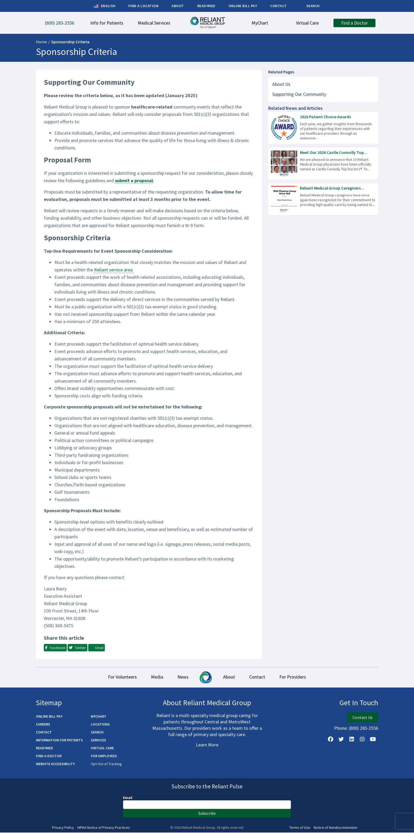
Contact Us (362, 718)
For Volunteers (118, 677)
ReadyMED (44, 748)
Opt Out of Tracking (106, 764)
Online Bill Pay (49, 716)
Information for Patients (59, 740)
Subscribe (207, 813)
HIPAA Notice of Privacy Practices (103, 828)
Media (155, 677)
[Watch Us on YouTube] (373, 740)
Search (97, 732)
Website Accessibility (55, 764)
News (182, 677)
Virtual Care (102, 748)
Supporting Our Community (299, 94)
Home (41, 41)
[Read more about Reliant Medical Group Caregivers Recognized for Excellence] (323, 199)
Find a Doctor (49, 756)
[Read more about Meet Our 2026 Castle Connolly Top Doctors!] (323, 163)
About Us (281, 84)
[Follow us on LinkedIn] (351, 740)
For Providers (296, 677)
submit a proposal (134, 180)
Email (127, 798)
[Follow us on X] (341, 740)
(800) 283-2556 (363, 729)
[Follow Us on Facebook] (330, 740)
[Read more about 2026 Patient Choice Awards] (323, 128)
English (105, 6)
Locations (100, 724)
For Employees (104, 756)
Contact (259, 677)
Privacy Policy (63, 828)
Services (98, 740)
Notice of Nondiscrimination (335, 828)
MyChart (98, 716)
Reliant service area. (114, 270)
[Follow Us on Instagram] (362, 740)
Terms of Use (299, 828)
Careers (43, 724)
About (230, 677)
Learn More (207, 745)
